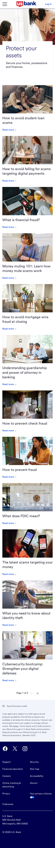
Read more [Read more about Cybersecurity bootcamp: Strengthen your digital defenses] (9, 680)
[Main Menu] (4, 4)
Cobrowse (7, 804)
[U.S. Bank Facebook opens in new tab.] (5, 748)
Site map (34, 769)
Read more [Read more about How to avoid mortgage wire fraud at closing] (9, 328)
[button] (48, 4)
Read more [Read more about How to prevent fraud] (9, 476)
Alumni (33, 783)
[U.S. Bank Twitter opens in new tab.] (15, 748)
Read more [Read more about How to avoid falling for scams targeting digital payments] (9, 180)
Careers (6, 776)
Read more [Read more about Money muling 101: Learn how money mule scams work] (9, 277)
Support (6, 762)
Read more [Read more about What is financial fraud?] (9, 227)
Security (34, 762)
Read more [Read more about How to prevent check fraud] (9, 430)
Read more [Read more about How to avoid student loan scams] (9, 129)
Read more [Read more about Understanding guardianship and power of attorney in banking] (9, 384)
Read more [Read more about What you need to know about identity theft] (9, 625)
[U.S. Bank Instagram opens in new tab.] (25, 748)
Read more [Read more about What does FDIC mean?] (9, 523)
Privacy (6, 793)
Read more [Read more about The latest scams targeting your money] (9, 574)
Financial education (12, 769)
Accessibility (36, 776)
